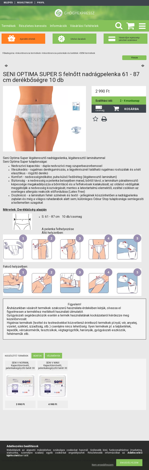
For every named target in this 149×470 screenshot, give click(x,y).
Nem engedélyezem (102, 464)
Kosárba (131, 109)
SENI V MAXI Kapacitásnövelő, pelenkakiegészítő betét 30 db (52, 366)
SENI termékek (87, 53)
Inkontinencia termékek (28, 53)
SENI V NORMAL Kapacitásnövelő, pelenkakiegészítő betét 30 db (20, 366)
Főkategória (8, 53)
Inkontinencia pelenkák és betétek (60, 53)
